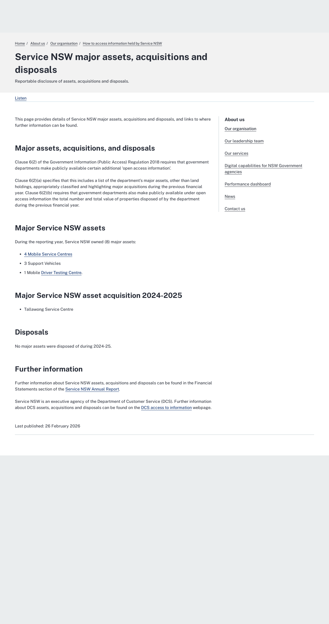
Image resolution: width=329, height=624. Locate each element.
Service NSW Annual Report (92, 389)
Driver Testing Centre (61, 272)
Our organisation (240, 128)
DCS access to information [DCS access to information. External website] (166, 407)
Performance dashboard (248, 184)
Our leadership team (244, 141)
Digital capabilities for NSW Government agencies (263, 168)
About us (234, 119)
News (230, 196)
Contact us (235, 208)
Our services (236, 153)
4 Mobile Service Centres (48, 254)
